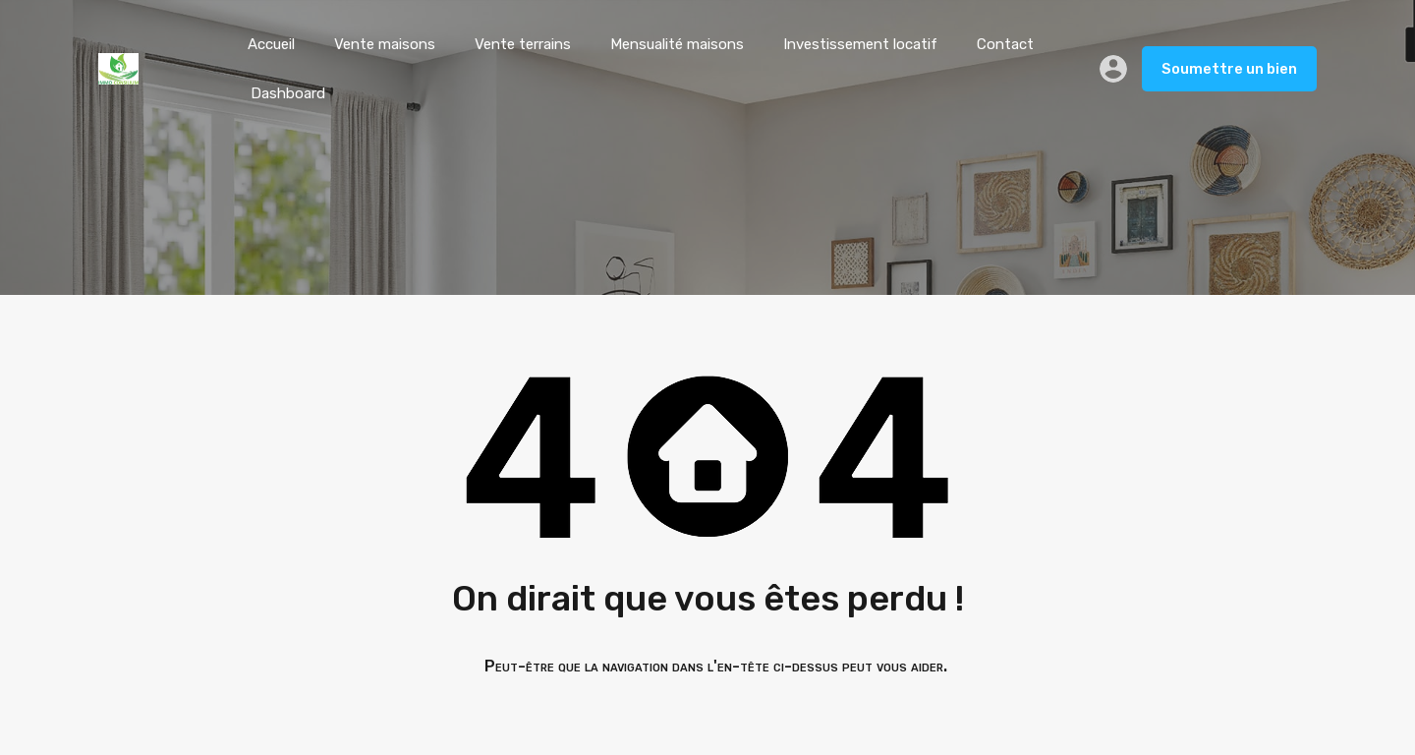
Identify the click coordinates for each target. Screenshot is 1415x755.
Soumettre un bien (1229, 69)
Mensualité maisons (677, 44)
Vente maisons (384, 44)
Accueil (271, 44)
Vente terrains (523, 44)
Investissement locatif (860, 44)
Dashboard (288, 93)
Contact (1005, 44)
